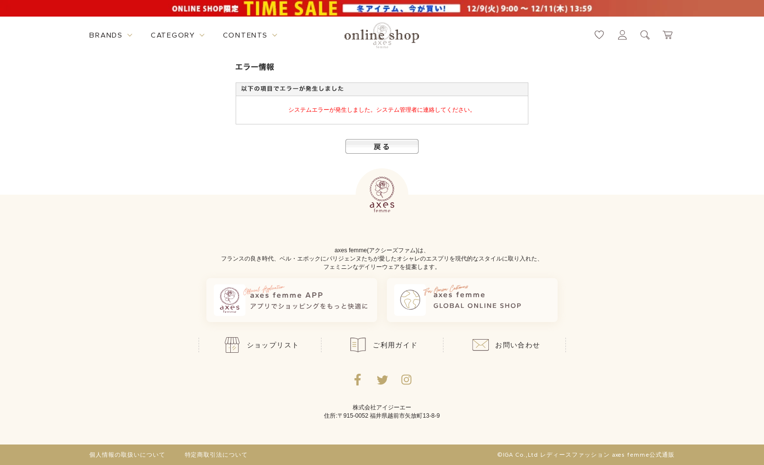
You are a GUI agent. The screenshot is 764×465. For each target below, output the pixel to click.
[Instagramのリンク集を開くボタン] (406, 379)
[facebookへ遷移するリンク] (357, 379)
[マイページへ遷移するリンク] (622, 34)
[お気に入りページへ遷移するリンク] (599, 34)
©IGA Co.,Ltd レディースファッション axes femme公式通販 (586, 455)
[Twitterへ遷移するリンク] (382, 379)
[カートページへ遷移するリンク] (668, 34)
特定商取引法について (216, 455)
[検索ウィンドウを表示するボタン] (645, 34)
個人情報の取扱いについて (127, 455)
